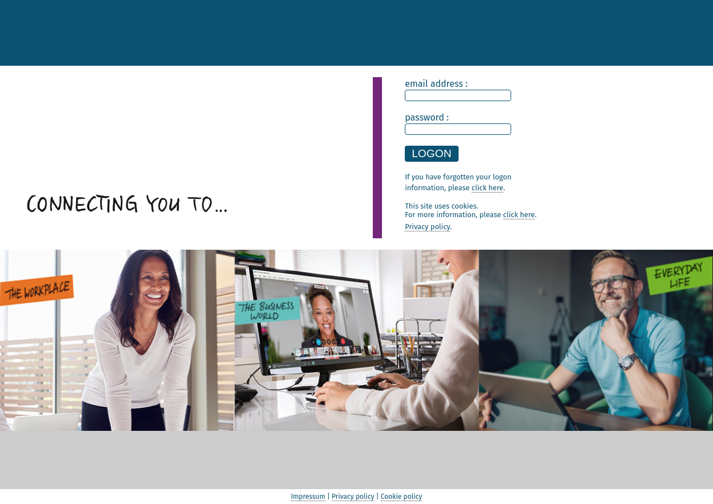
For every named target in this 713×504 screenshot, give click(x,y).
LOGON (431, 153)
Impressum (308, 497)
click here (519, 214)
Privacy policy (427, 226)
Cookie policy (401, 497)
